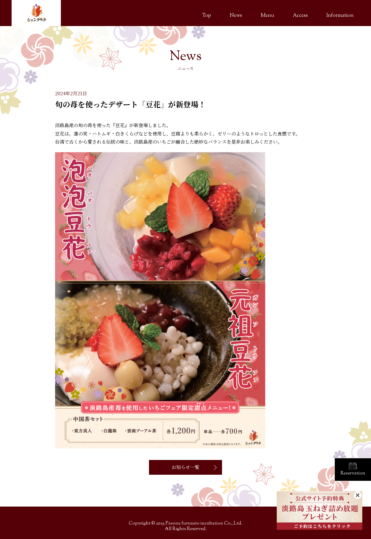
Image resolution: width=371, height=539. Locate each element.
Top (206, 15)
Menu (267, 15)
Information (340, 15)
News (236, 15)
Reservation (353, 473)
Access (300, 15)
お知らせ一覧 (185, 467)
